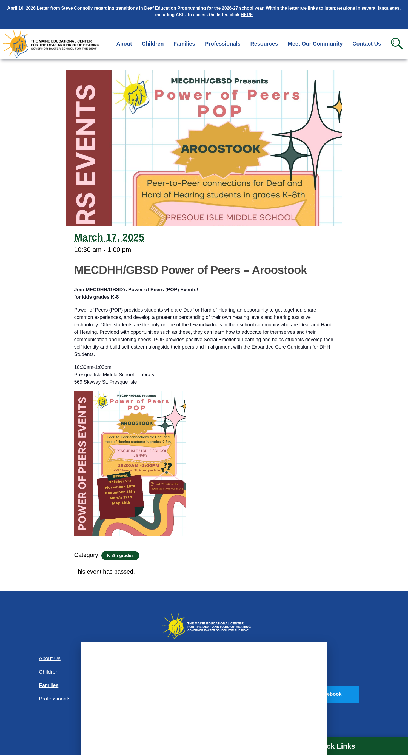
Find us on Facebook (316, 694)
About (124, 44)
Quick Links (335, 746)
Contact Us (366, 44)
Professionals (223, 44)
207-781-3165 (204, 700)
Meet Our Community (315, 44)
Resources (264, 44)
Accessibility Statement (295, 658)
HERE (247, 14)
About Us (50, 658)
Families (184, 44)
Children (153, 44)
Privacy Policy (297, 676)
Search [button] (397, 44)
